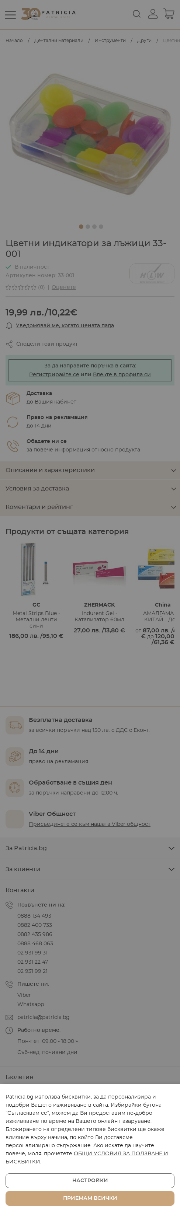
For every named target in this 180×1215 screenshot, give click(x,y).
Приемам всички (90, 1198)
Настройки (90, 1180)
